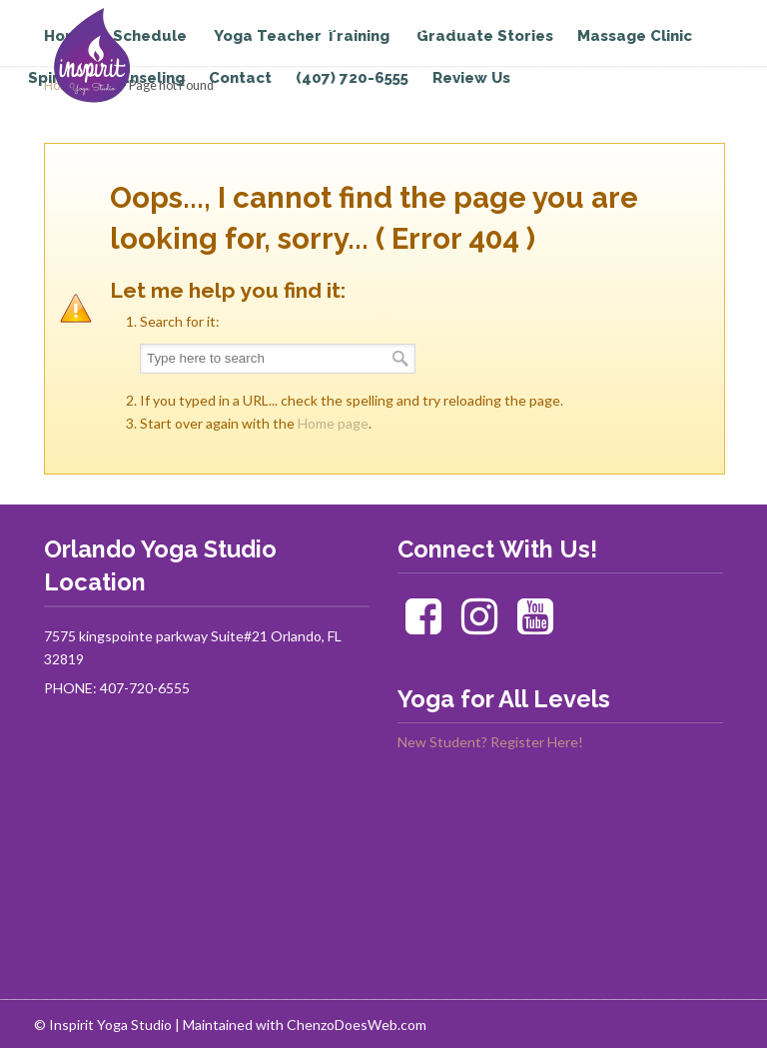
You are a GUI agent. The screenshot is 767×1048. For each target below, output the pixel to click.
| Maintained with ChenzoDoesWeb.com (300, 1024)
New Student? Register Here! (490, 741)
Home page (333, 423)
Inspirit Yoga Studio (126, 56)
